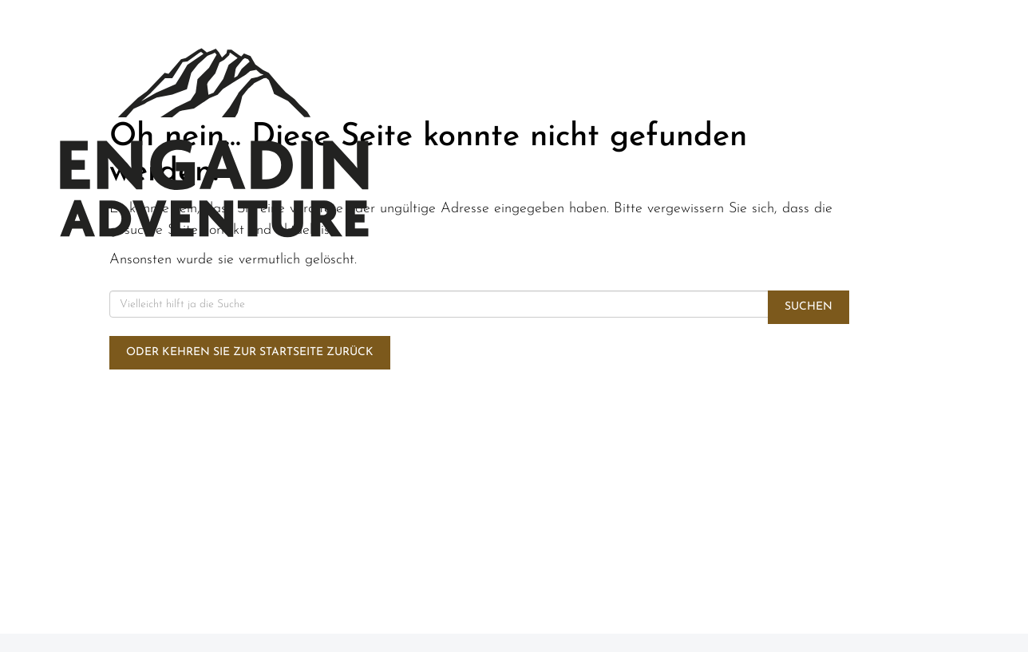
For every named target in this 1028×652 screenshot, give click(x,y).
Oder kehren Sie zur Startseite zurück (250, 352)
